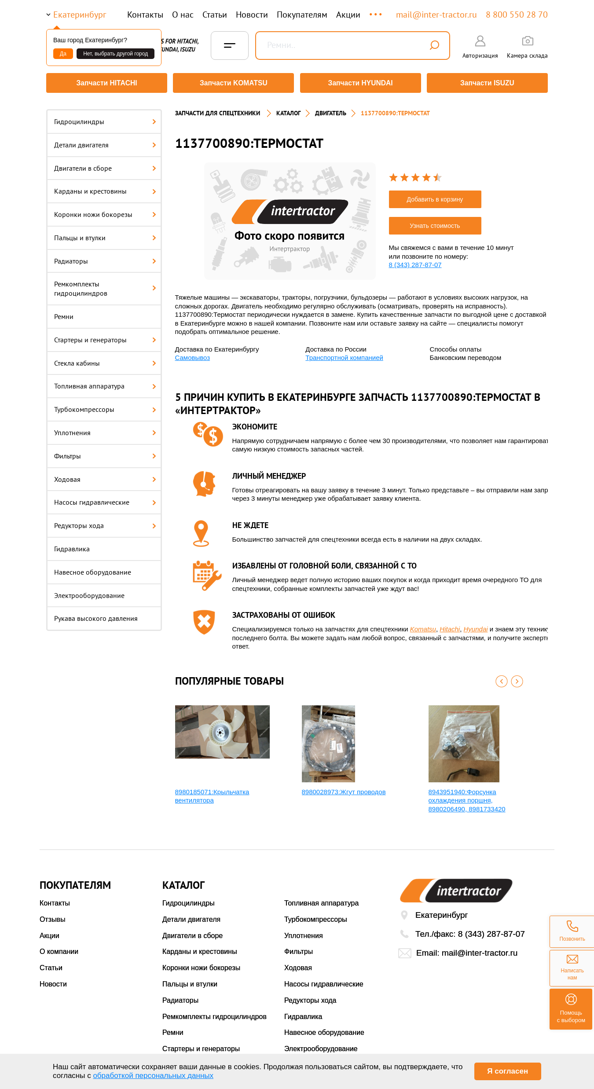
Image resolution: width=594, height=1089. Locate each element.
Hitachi (450, 626)
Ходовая (105, 476)
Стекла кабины (105, 360)
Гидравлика (72, 545)
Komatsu (423, 626)
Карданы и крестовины (105, 187)
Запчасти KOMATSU (233, 83)
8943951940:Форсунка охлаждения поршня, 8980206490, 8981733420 (467, 797)
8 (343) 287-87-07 (415, 261)
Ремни (63, 313)
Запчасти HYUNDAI (361, 83)
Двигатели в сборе (105, 165)
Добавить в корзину (435, 196)
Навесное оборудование (92, 569)
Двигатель (330, 110)
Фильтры (105, 452)
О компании (59, 949)
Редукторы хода (105, 522)
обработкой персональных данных (153, 1075)
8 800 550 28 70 (517, 14)
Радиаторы (105, 257)
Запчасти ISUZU (488, 83)
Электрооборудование (89, 592)
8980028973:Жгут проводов (344, 788)
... (376, 10)
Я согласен (507, 1071)
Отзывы (53, 916)
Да (63, 54)
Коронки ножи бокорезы (105, 211)
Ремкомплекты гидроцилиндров (105, 286)
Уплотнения (105, 429)
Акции (348, 14)
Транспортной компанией (344, 354)
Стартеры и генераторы (105, 336)
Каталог (288, 110)
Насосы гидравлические (105, 499)
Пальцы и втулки (105, 234)
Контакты (145, 14)
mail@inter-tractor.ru (436, 14)
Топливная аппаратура (105, 383)
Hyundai (476, 626)
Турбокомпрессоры (105, 406)
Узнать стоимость (435, 222)
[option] (290, 218)
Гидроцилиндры (105, 118)
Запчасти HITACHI (106, 83)
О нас (183, 14)
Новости (252, 14)
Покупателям (302, 14)
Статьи (214, 14)
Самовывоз (192, 354)
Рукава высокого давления (96, 615)
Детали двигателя (105, 141)
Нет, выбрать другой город (115, 54)
